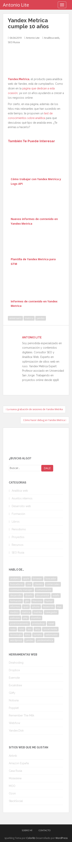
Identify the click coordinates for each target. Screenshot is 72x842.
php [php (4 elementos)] (25, 618)
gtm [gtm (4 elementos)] (27, 601)
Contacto (44, 830)
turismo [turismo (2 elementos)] (38, 634)
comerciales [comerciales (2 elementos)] (53, 584)
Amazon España (19, 763)
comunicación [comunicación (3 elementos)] (43, 589)
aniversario (15, 318)
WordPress (61, 838)
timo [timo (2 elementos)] (27, 634)
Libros (16, 521)
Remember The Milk (21, 715)
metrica (29, 318)
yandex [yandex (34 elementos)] (29, 640)
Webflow (14, 723)
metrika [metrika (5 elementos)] (38, 612)
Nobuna (14, 700)
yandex (41, 318)
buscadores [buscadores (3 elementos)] (16, 584)
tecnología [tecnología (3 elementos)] (16, 634)
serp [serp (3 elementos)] (37, 629)
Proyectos (18, 537)
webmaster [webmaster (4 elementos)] (52, 634)
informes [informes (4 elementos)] (15, 606)
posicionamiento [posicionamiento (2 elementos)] (19, 623)
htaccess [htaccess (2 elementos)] (37, 601)
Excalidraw (15, 685)
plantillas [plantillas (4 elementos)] (36, 618)
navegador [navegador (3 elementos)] (51, 612)
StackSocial (16, 801)
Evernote (14, 677)
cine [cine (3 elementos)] (29, 584)
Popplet (14, 707)
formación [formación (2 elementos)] (16, 601)
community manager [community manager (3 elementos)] (21, 589)
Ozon (12, 793)
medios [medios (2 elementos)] (14, 612)
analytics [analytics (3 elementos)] (15, 578)
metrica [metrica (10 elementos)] (26, 612)
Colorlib (30, 838)
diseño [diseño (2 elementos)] (29, 595)
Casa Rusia (15, 770)
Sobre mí (27, 830)
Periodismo (19, 529)
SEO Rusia (14, 42)
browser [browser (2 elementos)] (37, 578)
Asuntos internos (22, 498)
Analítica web (51, 37)
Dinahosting (16, 662)
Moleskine (15, 778)
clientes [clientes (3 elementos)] (39, 584)
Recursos (17, 544)
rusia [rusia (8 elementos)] (13, 629)
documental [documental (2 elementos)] (42, 595)
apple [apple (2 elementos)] (26, 578)
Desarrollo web (21, 506)
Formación (18, 513)
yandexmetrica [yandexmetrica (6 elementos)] (45, 640)
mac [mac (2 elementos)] (59, 606)
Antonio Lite (16, 5)
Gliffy (12, 692)
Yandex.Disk (16, 730)
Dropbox (14, 670)
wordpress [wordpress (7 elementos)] (16, 640)
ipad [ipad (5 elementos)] (25, 606)
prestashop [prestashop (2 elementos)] (38, 623)
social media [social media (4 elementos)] (50, 629)
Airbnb (13, 755)
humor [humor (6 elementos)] (49, 601)
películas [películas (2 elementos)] (15, 618)
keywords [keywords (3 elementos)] (48, 606)
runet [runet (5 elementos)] (51, 623)
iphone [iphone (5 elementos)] (36, 606)
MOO (12, 785)
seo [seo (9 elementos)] (29, 629)
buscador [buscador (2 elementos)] (51, 578)
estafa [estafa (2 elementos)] (56, 595)
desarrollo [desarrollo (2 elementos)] (16, 595)
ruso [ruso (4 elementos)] (21, 629)
